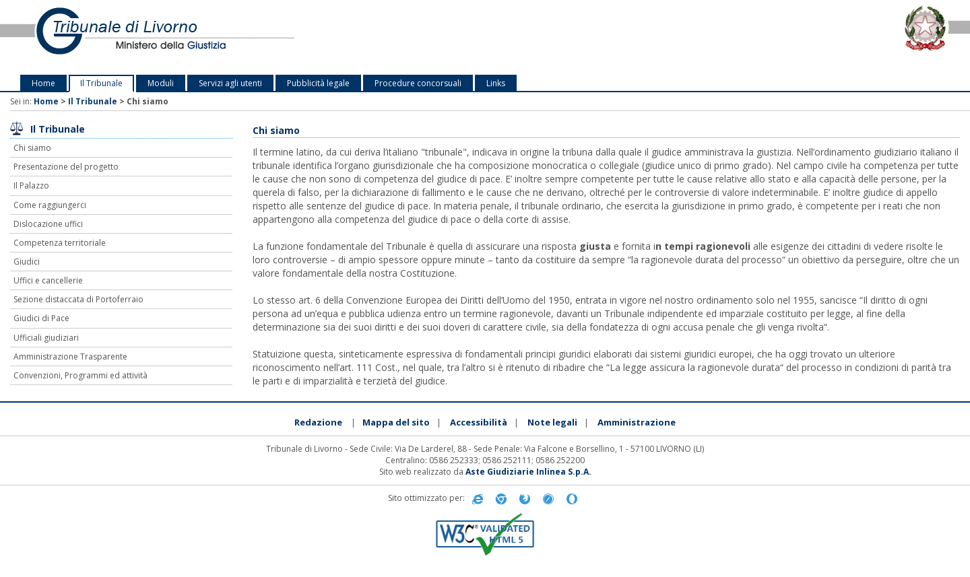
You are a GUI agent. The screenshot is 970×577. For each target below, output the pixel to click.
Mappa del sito (396, 422)
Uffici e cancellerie (48, 280)
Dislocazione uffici (48, 224)
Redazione (318, 422)
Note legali (552, 422)
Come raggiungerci (49, 205)
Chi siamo (32, 148)
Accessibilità (478, 422)
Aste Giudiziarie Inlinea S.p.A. (528, 471)
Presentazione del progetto (66, 166)
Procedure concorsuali (418, 83)
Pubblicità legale (318, 83)
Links (495, 83)
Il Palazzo (31, 185)
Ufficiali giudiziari (46, 337)
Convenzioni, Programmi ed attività (80, 375)
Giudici (26, 261)
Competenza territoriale (59, 242)
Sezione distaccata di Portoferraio (78, 299)
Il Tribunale (101, 83)
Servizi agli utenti (230, 83)
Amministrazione (636, 422)
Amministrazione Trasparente (70, 356)
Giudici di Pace (41, 318)
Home (43, 83)
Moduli (161, 83)
